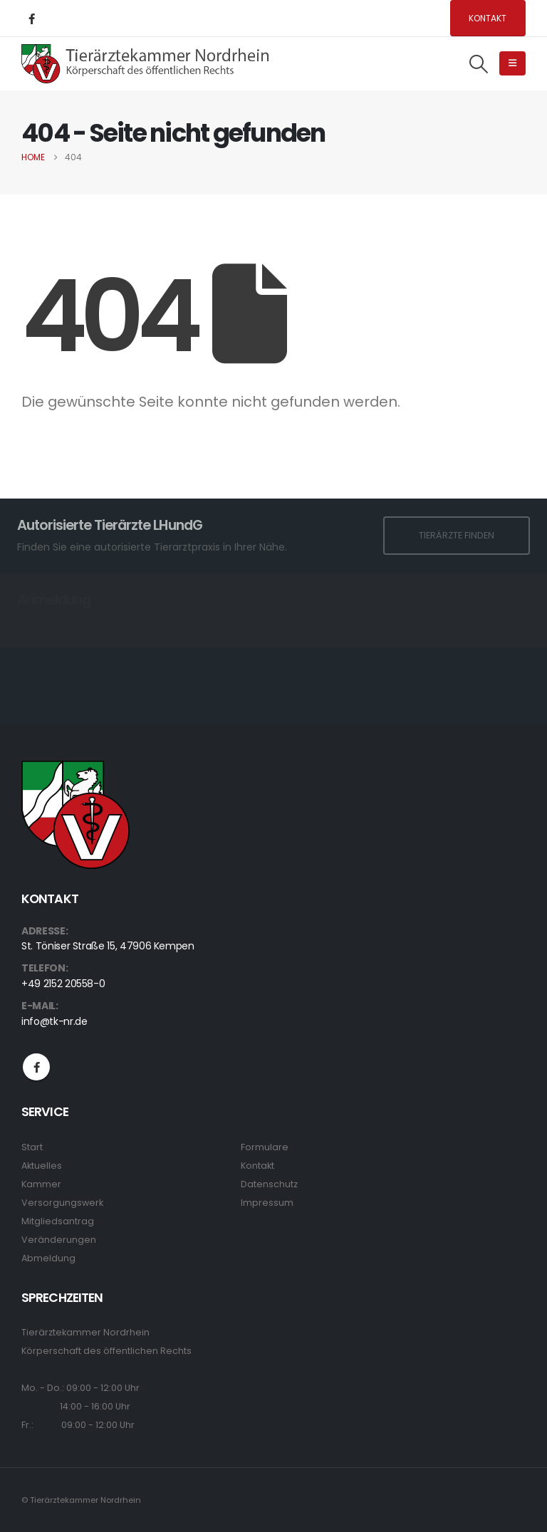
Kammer (41, 1184)
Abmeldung (48, 1258)
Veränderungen (58, 1240)
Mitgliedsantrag (57, 1221)
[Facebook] (31, 18)
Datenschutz (269, 1184)
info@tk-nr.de (54, 1021)
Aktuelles (41, 1166)
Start (32, 1147)
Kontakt (487, 18)
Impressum (267, 1203)
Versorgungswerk (62, 1203)
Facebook (36, 1066)
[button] (479, 64)
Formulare (264, 1147)
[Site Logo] (146, 63)
